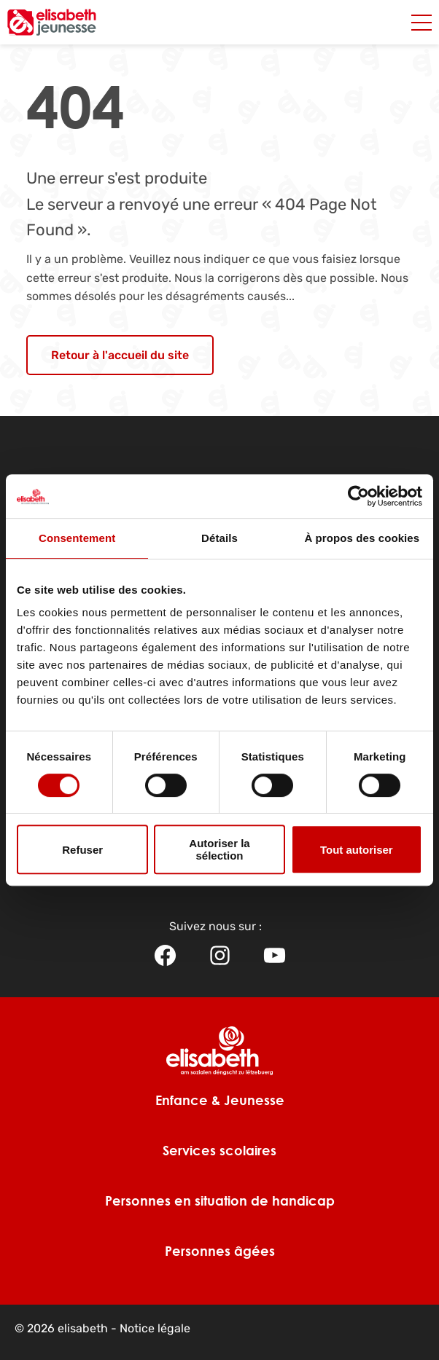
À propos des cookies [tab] (361, 538)
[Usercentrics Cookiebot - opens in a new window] (358, 496)
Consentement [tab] (77, 538)
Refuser (82, 850)
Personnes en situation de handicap (220, 1200)
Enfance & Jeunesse (219, 1100)
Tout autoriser (356, 850)
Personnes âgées (220, 1251)
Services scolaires (219, 1150)
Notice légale (155, 1328)
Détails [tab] (219, 538)
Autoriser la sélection (219, 849)
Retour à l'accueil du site (120, 355)
